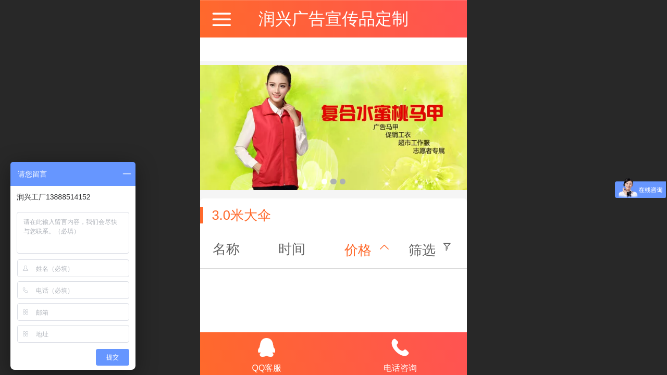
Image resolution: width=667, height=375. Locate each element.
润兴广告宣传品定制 (333, 18)
